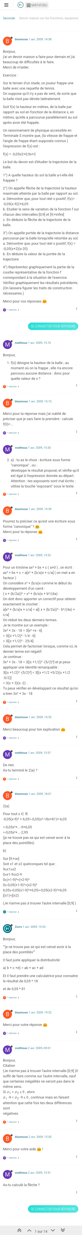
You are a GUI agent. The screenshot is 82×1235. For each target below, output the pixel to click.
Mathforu (37, 5)
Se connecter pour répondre (53, 326)
